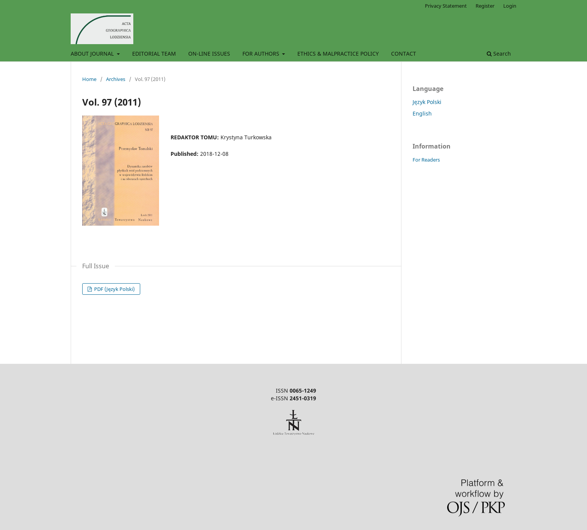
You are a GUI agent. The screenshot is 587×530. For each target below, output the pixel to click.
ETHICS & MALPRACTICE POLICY (338, 53)
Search (499, 53)
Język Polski (427, 102)
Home (89, 79)
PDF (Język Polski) (114, 289)
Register (485, 5)
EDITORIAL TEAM (154, 53)
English (422, 113)
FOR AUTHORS (261, 53)
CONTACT (403, 53)
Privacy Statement (446, 5)
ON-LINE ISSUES (209, 53)
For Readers (426, 159)
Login (509, 5)
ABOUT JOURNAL (93, 53)
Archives (115, 79)
